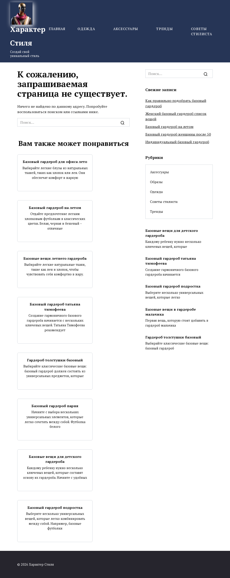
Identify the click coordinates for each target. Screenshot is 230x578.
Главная (57, 28)
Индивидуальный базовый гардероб (177, 141)
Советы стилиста (164, 201)
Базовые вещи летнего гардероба (54, 258)
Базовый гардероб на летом (55, 207)
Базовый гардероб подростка (54, 507)
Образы (156, 182)
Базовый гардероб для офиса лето (55, 161)
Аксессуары (125, 28)
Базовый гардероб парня (54, 405)
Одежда (86, 28)
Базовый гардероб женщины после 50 (178, 134)
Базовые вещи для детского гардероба (55, 459)
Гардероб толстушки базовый (55, 359)
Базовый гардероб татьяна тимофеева (55, 307)
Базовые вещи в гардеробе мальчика (170, 311)
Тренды (164, 28)
